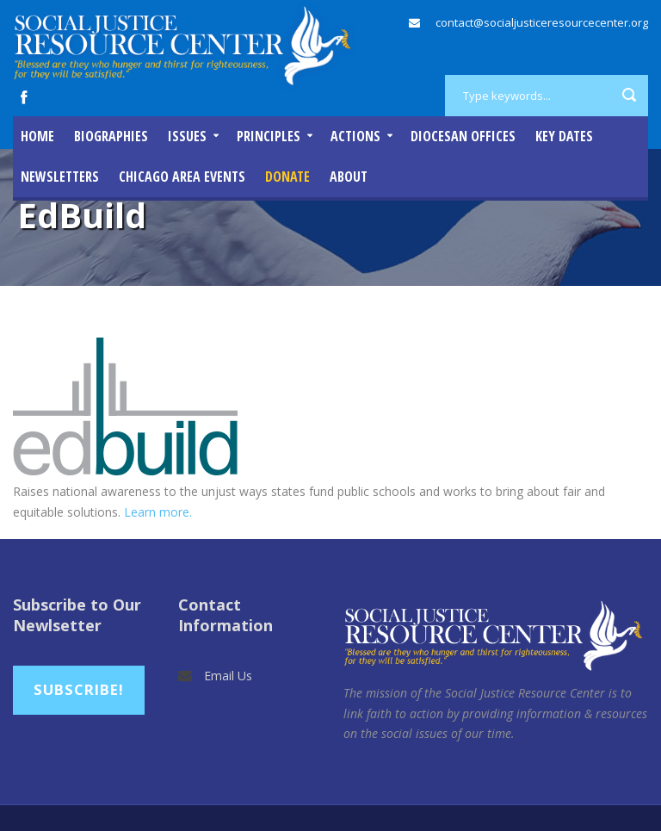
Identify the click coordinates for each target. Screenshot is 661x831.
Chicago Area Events (182, 176)
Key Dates (564, 136)
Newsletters (60, 176)
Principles (268, 136)
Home (37, 136)
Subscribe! (79, 689)
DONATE (287, 176)
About (349, 176)
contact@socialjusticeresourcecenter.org (542, 22)
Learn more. (158, 512)
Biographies (111, 136)
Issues (187, 136)
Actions (355, 136)
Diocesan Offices (463, 136)
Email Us (228, 675)
